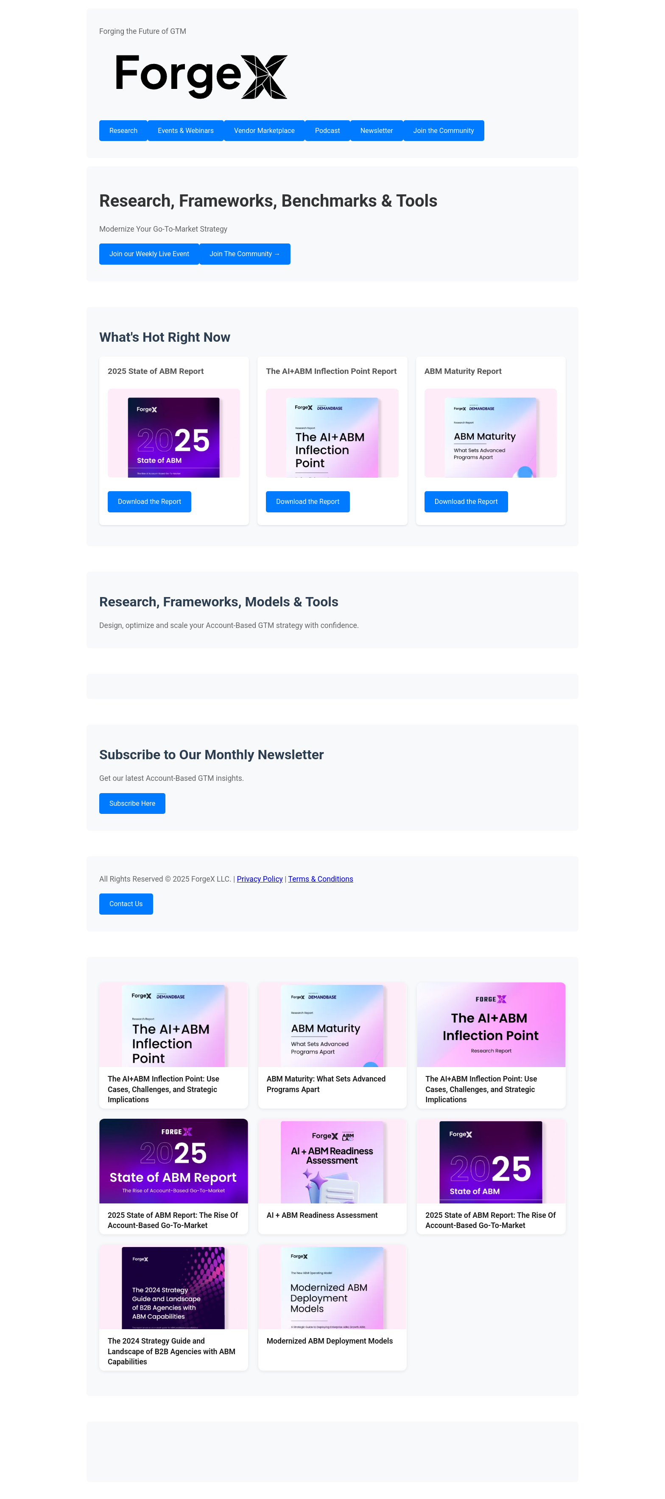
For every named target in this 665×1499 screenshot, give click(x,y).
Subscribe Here (132, 803)
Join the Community (444, 131)
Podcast (327, 131)
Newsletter (376, 131)
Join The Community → (245, 254)
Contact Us (126, 904)
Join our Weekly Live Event (149, 254)
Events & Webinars (186, 131)
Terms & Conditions (320, 879)
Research (123, 131)
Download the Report (149, 502)
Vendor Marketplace (264, 131)
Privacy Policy (260, 879)
